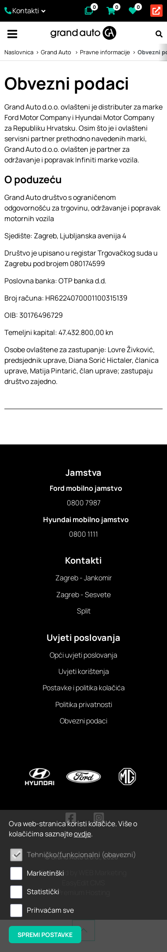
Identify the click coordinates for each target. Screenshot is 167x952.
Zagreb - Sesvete (83, 594)
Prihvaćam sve (50, 910)
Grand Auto (57, 52)
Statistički (43, 891)
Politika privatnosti (83, 704)
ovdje (82, 834)
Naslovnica (18, 52)
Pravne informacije (105, 52)
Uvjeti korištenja (83, 671)
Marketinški (45, 873)
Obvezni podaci (83, 721)
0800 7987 (84, 503)
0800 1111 (83, 534)
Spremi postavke (45, 934)
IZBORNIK (12, 34)
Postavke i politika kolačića (84, 687)
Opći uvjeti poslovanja (83, 655)
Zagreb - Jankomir (83, 578)
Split (84, 611)
